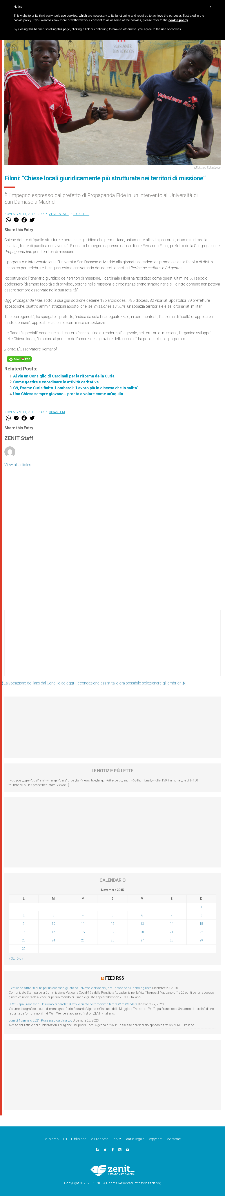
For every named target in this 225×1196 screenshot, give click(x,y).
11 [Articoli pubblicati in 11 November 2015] (83, 923)
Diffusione (78, 1139)
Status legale (135, 1139)
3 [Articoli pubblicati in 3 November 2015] (53, 915)
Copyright (155, 1139)
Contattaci (173, 1139)
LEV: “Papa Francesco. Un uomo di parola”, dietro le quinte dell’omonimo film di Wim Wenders (73, 1004)
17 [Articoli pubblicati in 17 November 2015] (53, 932)
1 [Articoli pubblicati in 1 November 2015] (201, 907)
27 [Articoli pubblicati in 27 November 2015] (142, 940)
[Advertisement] (112, 647)
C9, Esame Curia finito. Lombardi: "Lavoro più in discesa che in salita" (75, 388)
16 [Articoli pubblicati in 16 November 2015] (23, 932)
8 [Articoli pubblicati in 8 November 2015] (201, 915)
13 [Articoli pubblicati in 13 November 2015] (142, 923)
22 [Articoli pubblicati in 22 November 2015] (201, 932)
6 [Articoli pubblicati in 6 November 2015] (142, 915)
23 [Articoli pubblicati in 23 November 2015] (23, 940)
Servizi (116, 1139)
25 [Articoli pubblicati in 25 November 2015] (83, 940)
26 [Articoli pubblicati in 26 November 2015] (112, 940)
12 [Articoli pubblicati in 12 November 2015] (112, 923)
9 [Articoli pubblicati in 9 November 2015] (24, 923)
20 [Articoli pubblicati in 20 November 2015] (142, 932)
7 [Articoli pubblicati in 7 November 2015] (171, 915)
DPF (65, 1139)
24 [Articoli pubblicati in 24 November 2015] (53, 940)
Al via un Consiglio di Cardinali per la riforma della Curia (63, 376)
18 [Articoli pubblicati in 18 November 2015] (83, 932)
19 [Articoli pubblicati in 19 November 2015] (112, 932)
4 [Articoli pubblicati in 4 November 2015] (83, 915)
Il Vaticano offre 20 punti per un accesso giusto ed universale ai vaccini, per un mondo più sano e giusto (80, 988)
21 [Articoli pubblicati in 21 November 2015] (171, 932)
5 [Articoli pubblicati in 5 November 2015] (112, 915)
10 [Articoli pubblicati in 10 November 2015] (53, 923)
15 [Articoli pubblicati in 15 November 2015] (201, 923)
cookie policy (178, 20)
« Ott (12, 958)
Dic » (20, 958)
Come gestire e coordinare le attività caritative (56, 382)
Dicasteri (81, 214)
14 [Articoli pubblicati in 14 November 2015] (171, 923)
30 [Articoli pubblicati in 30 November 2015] (23, 948)
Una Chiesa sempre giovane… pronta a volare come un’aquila (68, 393)
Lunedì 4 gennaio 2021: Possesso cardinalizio (40, 1020)
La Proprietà (98, 1139)
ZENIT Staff (59, 214)
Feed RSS (114, 978)
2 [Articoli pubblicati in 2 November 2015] (24, 915)
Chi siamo (51, 1139)
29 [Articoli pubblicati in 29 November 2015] (201, 940)
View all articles (17, 464)
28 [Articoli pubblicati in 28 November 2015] (171, 940)
